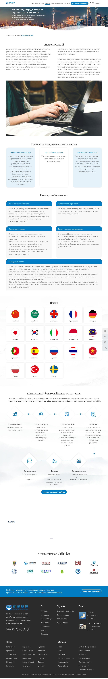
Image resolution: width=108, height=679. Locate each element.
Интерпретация (63, 616)
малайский (92, 340)
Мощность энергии (66, 659)
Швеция (54, 377)
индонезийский (73, 340)
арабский (35, 321)
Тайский (73, 358)
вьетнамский (93, 358)
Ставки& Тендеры (86, 671)
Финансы (61, 656)
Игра (60, 648)
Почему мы (45, 628)
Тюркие (34, 377)
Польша (15, 377)
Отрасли (47, 3)
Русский (97, 3)
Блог (61, 3)
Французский (73, 321)
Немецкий (93, 321)
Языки (52, 3)
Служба (41, 3)
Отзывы (57, 3)
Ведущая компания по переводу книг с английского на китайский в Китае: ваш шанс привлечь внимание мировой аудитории (93, 615)
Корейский (34, 340)
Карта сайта (81, 675)
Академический (27, 35)
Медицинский (84, 659)
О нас (36, 3)
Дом (33, 3)
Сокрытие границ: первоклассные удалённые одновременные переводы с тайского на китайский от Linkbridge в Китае (94, 626)
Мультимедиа (62, 624)
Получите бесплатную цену (79, 3)
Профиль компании (45, 614)
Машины (82, 656)
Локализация (62, 620)
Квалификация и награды (45, 622)
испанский (34, 358)
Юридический (64, 663)
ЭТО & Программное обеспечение (87, 650)
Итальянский (54, 340)
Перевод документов (65, 612)
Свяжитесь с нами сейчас (54, 493)
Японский (15, 340)
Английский (53, 321)
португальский (15, 358)
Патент (61, 652)
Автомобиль (63, 667)
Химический (84, 667)
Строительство (85, 663)
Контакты (67, 3)
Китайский (15, 321)
